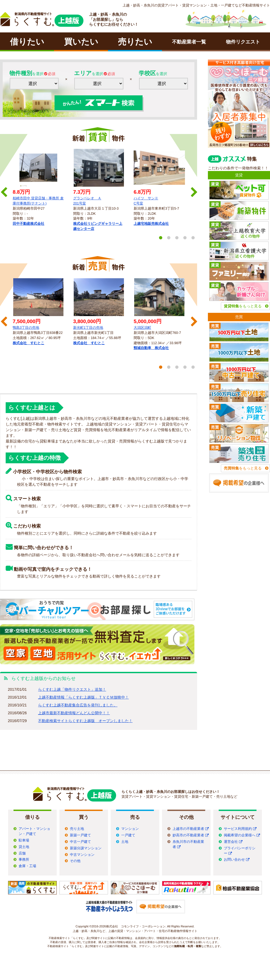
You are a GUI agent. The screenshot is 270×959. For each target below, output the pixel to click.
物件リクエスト (243, 42)
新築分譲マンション (86, 848)
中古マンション (82, 855)
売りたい (135, 41)
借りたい (27, 41)
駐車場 (24, 840)
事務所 (24, 859)
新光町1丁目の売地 (88, 328)
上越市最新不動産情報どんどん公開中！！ (74, 713)
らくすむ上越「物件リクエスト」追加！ (72, 689)
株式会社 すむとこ (28, 343)
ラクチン (41, 19)
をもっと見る (243, 306)
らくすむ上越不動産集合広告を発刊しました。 (77, 705)
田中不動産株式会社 (28, 224)
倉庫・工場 (27, 866)
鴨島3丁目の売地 (26, 328)
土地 (124, 842)
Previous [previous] (3, 190)
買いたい (81, 41)
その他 (75, 861)
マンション (130, 829)
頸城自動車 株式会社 (151, 348)
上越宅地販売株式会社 (151, 224)
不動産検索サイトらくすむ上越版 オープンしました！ (85, 721)
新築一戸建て (80, 835)
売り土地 (77, 829)
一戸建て (128, 835)
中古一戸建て (80, 842)
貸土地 (24, 847)
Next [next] (193, 190)
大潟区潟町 (142, 328)
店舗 (22, 853)
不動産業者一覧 (189, 42)
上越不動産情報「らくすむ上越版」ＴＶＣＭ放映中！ (83, 697)
